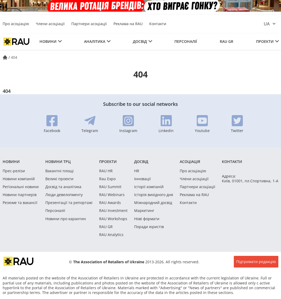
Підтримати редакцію (256, 261)
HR (136, 171)
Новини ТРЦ (58, 161)
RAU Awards (110, 202)
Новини (47, 41)
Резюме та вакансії (20, 202)
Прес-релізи (14, 171)
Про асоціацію (16, 23)
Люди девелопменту (64, 194)
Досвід (140, 41)
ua (267, 24)
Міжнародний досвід (153, 202)
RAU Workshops (113, 218)
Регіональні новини (21, 186)
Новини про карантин (65, 218)
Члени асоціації (50, 23)
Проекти (265, 41)
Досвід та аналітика (63, 186)
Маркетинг (144, 210)
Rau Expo (107, 178)
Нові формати (146, 218)
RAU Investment (113, 210)
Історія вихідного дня (153, 194)
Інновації (142, 178)
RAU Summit (110, 186)
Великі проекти (59, 178)
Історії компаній (149, 186)
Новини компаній (19, 178)
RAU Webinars (112, 194)
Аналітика (94, 41)
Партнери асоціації (89, 23)
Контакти (157, 23)
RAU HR (106, 171)
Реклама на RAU (128, 23)
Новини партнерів (20, 194)
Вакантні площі (59, 171)
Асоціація (190, 161)
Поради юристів (149, 226)
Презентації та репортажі (69, 202)
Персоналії (185, 41)
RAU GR (226, 41)
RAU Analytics (111, 234)
